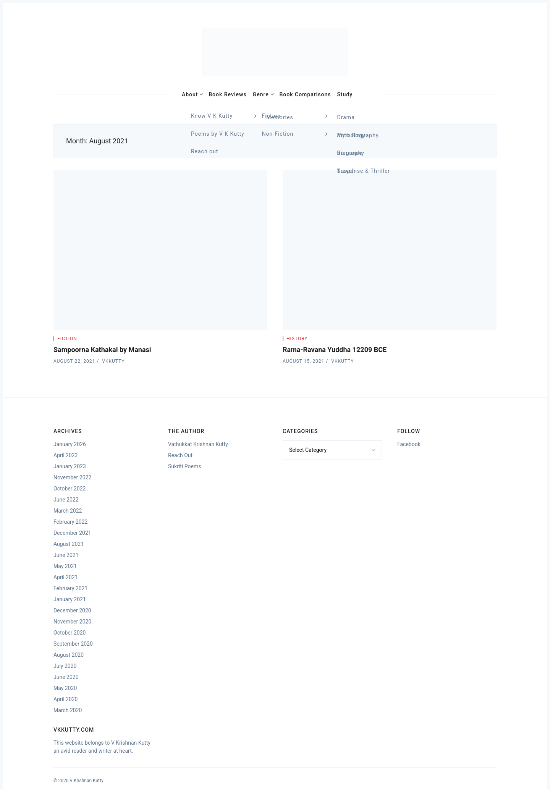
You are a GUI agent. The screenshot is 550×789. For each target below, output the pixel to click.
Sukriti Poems (184, 466)
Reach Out (180, 455)
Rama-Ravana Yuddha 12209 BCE (335, 350)
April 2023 (65, 455)
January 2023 (69, 466)
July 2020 (64, 666)
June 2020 (66, 677)
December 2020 (72, 610)
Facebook (409, 444)
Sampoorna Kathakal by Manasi (102, 350)
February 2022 (70, 522)
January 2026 (69, 444)
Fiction (67, 338)
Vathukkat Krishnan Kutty (198, 444)
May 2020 (65, 688)
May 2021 (65, 566)
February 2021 (70, 588)
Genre (261, 94)
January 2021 (69, 599)
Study (345, 94)
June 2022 (66, 500)
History (297, 338)
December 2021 (72, 533)
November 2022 (72, 477)
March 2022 (67, 511)
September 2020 (73, 644)
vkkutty (113, 361)
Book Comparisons (305, 94)
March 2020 (67, 710)
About (190, 94)
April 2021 (65, 577)
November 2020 (72, 622)
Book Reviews (227, 94)
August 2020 (68, 655)
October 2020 (69, 633)
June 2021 (66, 555)
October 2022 (69, 488)
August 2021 (68, 544)
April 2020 (65, 699)
